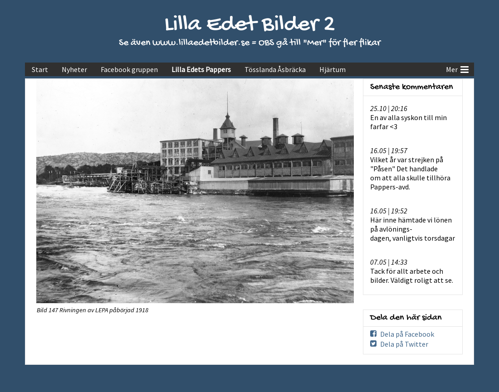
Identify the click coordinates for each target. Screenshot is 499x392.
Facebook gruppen (129, 69)
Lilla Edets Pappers (201, 69)
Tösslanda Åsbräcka (275, 69)
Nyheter (74, 69)
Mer (457, 68)
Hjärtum (332, 69)
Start (40, 69)
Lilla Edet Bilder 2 (249, 25)
